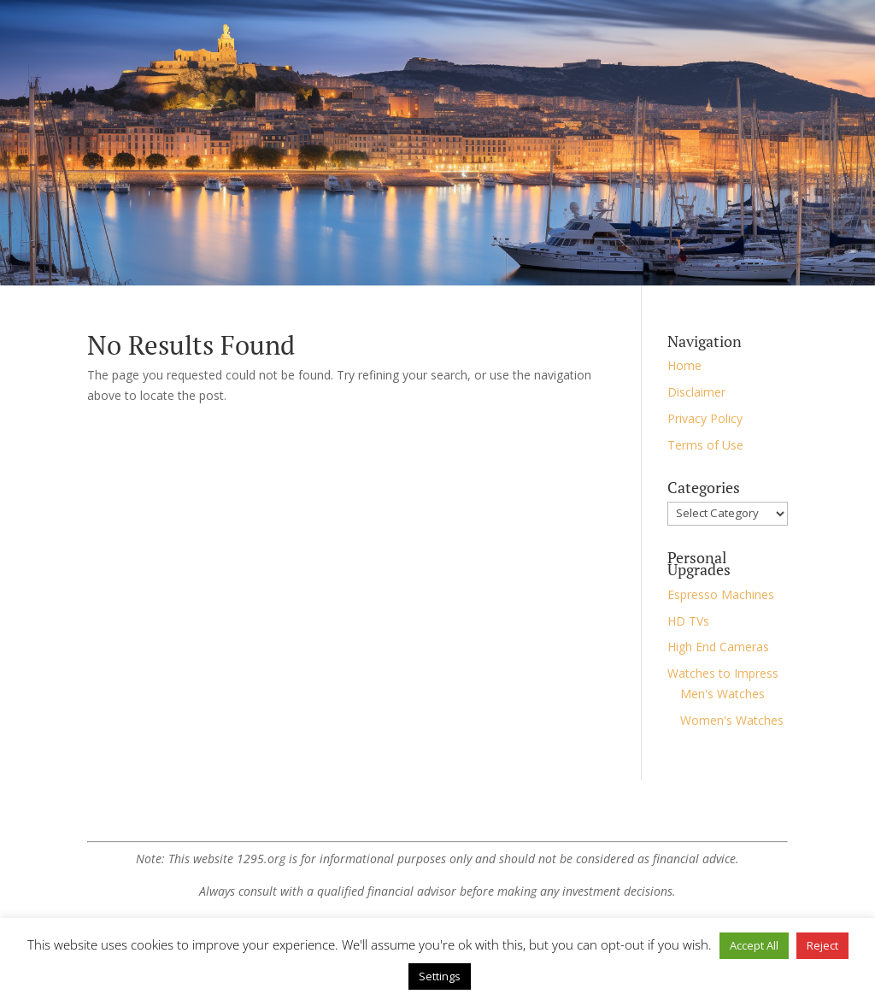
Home (684, 365)
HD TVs (688, 621)
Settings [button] (440, 976)
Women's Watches (732, 720)
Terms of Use (705, 445)
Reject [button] (822, 945)
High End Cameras (718, 646)
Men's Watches (722, 693)
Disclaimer (696, 392)
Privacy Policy (705, 418)
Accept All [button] (754, 945)
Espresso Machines (720, 594)
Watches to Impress (722, 673)
